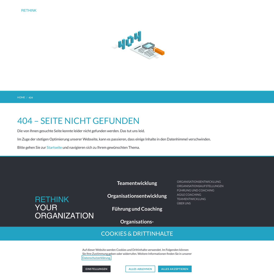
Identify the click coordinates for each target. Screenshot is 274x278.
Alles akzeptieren (174, 268)
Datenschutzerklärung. (96, 257)
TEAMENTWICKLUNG (191, 199)
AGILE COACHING (189, 194)
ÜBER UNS (184, 203)
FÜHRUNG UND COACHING (195, 190)
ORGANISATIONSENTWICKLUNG (199, 181)
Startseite (54, 147)
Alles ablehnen (140, 268)
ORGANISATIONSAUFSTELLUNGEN (200, 186)
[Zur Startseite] (34, 13)
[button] (254, 9)
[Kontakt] (244, 9)
